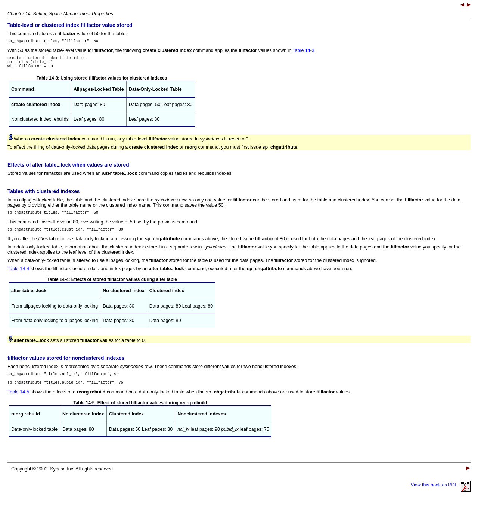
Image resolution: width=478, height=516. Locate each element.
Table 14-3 (303, 51)
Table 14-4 (18, 275)
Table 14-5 (18, 401)
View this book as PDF (441, 494)
